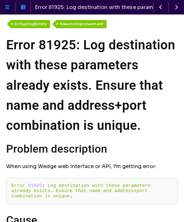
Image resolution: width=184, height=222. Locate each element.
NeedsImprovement (82, 24)
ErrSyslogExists (31, 24)
